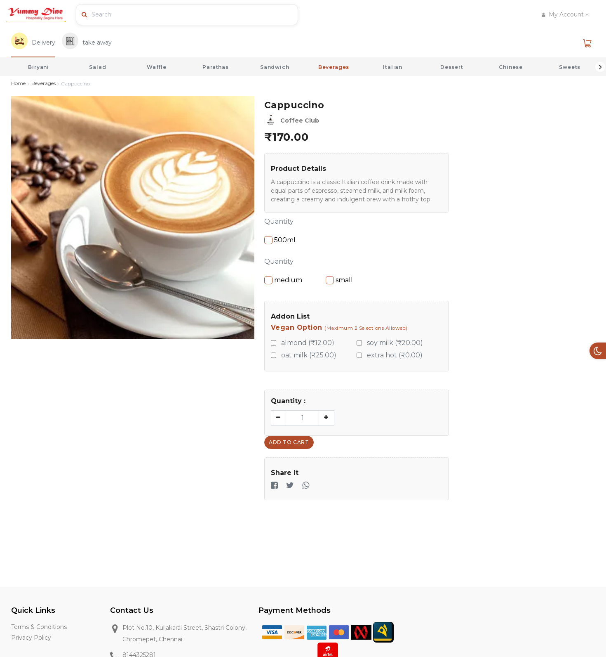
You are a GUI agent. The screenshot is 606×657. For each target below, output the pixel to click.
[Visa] (272, 631)
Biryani (38, 67)
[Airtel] (327, 652)
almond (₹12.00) (307, 343)
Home (18, 83)
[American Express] (316, 631)
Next (600, 67)
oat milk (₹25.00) (308, 355)
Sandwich (274, 67)
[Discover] (294, 631)
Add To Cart (289, 442)
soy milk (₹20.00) (395, 343)
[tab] (33, 43)
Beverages (334, 67)
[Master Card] (339, 631)
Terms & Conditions (39, 627)
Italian (392, 67)
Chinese (511, 67)
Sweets (569, 67)
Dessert (451, 67)
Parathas (215, 67)
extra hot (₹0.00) (395, 355)
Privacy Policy (31, 639)
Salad (97, 67)
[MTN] (383, 631)
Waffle (157, 67)
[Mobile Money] (361, 631)
